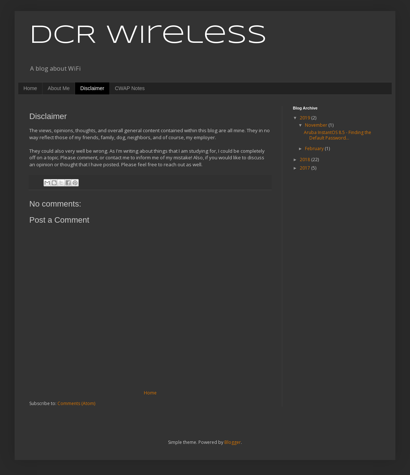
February (315, 148)
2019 (305, 118)
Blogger (232, 442)
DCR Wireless (148, 35)
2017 (305, 168)
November (316, 125)
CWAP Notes (130, 88)
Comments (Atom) (76, 403)
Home (30, 88)
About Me (59, 88)
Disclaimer (92, 88)
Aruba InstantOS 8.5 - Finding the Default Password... (337, 135)
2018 (305, 159)
